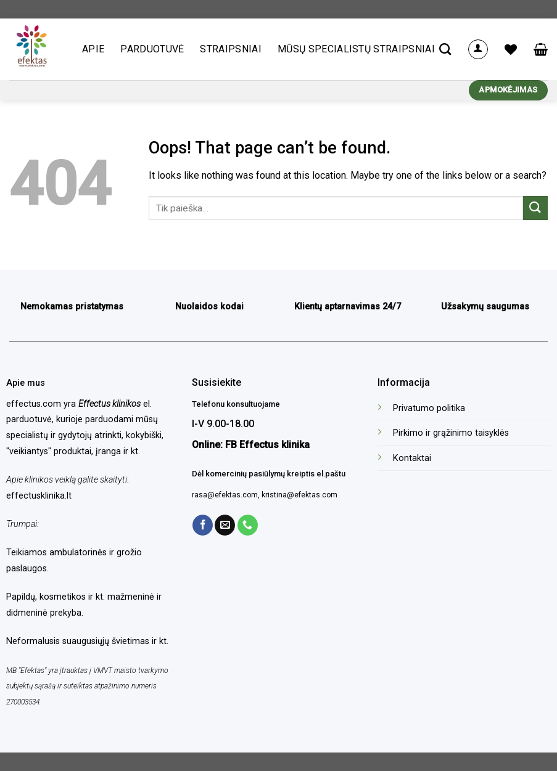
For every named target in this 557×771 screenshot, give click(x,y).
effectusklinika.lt (39, 496)
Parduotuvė (152, 49)
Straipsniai (231, 49)
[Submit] (535, 208)
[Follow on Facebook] (202, 525)
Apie (93, 49)
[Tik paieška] (445, 49)
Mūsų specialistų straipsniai (356, 49)
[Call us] (247, 525)
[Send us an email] (225, 525)
